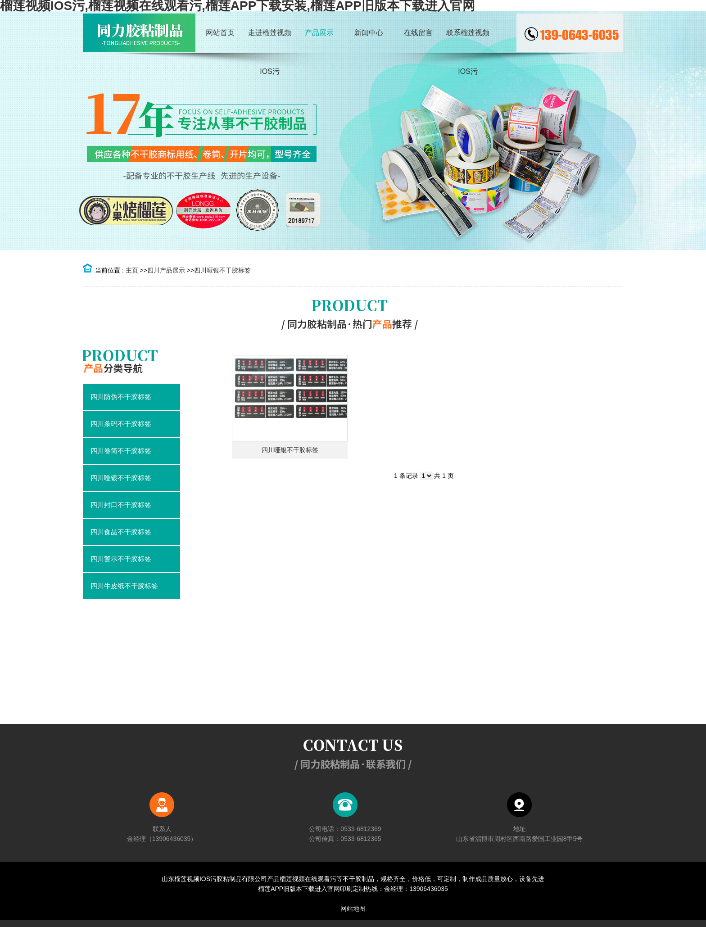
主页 (132, 270)
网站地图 (353, 908)
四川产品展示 (166, 270)
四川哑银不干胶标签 (222, 270)
